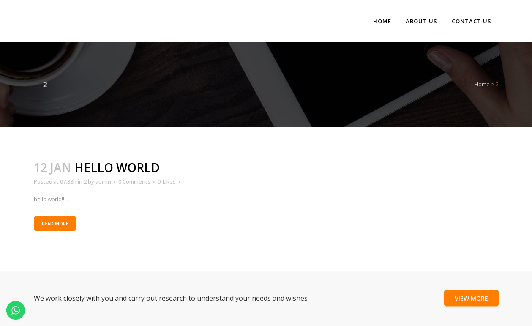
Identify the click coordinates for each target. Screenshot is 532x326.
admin (103, 181)
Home (482, 84)
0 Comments (134, 181)
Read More (55, 223)
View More (471, 298)
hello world (117, 167)
